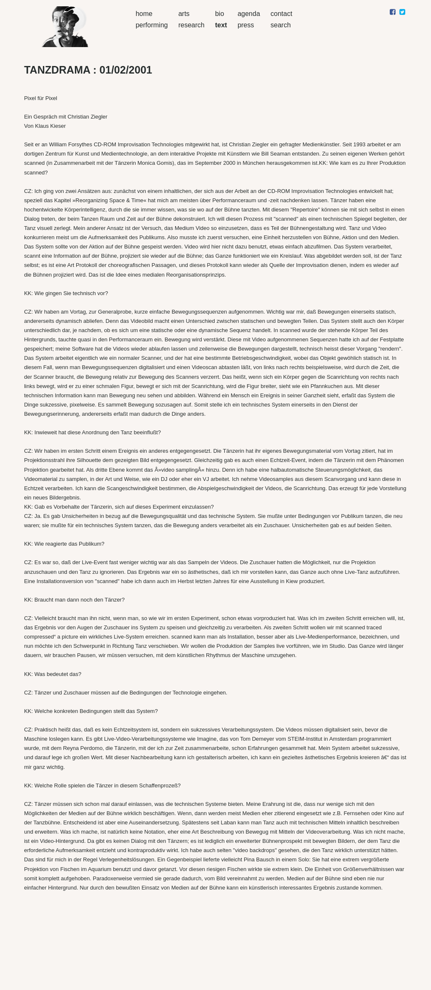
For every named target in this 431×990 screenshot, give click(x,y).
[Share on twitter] (402, 12)
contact (282, 13)
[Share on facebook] (392, 12)
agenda (248, 13)
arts (184, 13)
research (191, 25)
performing (152, 25)
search (281, 25)
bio (219, 13)
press (245, 25)
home (144, 13)
